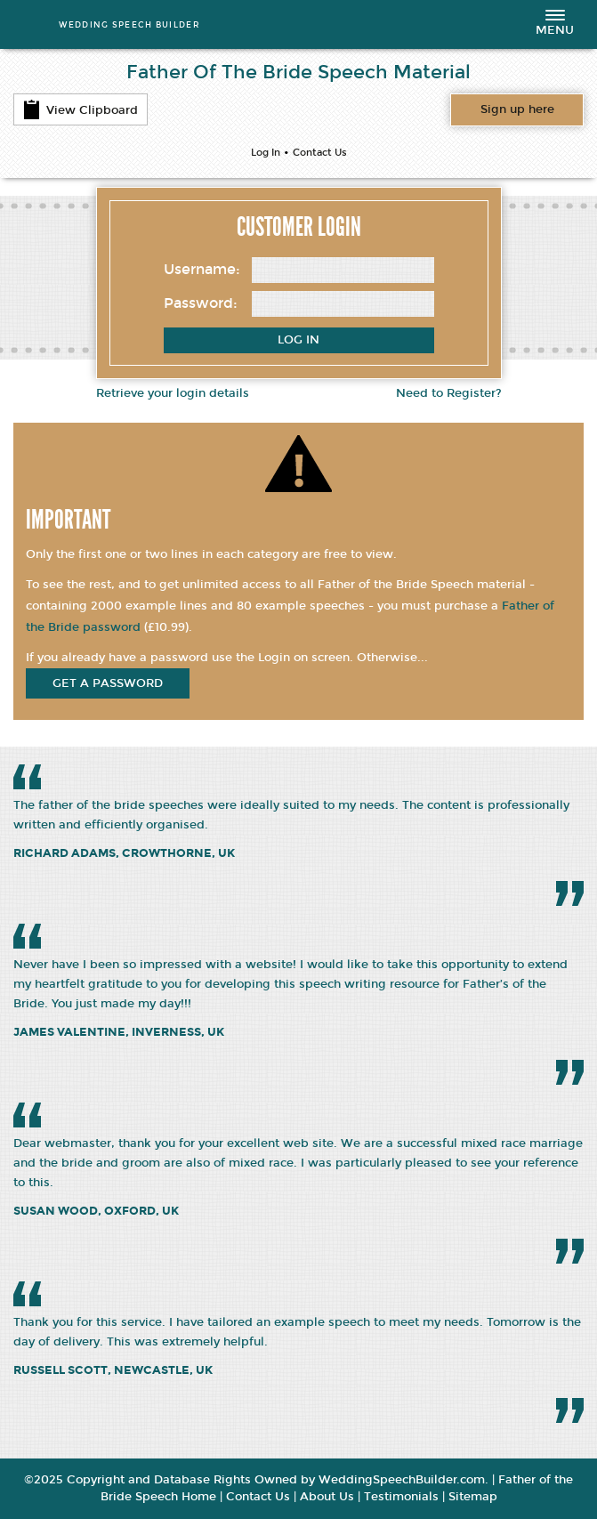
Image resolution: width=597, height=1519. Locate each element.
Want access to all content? (517, 109)
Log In (265, 152)
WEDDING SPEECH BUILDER (129, 24)
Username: (202, 269)
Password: (201, 303)
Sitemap (472, 1497)
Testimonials (401, 1497)
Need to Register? (449, 393)
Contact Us (320, 152)
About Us (327, 1497)
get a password (107, 683)
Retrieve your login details (172, 393)
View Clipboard (80, 109)
